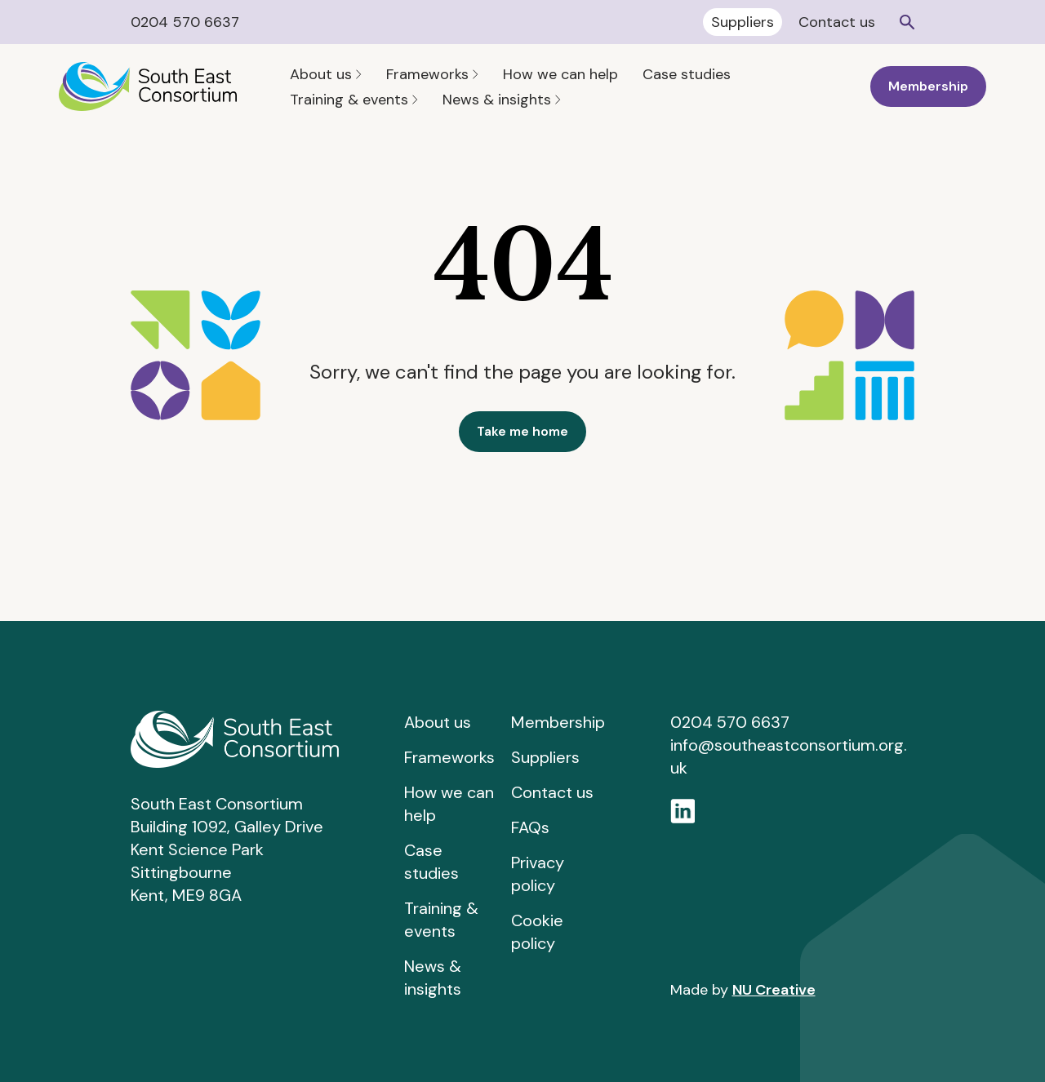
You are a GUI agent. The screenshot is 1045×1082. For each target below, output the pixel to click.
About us (326, 74)
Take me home (522, 431)
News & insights (501, 99)
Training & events (354, 99)
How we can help (560, 74)
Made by (743, 990)
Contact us (836, 22)
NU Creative (774, 990)
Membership (928, 86)
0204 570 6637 (185, 22)
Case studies (687, 74)
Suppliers (742, 22)
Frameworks (432, 74)
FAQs (530, 827)
